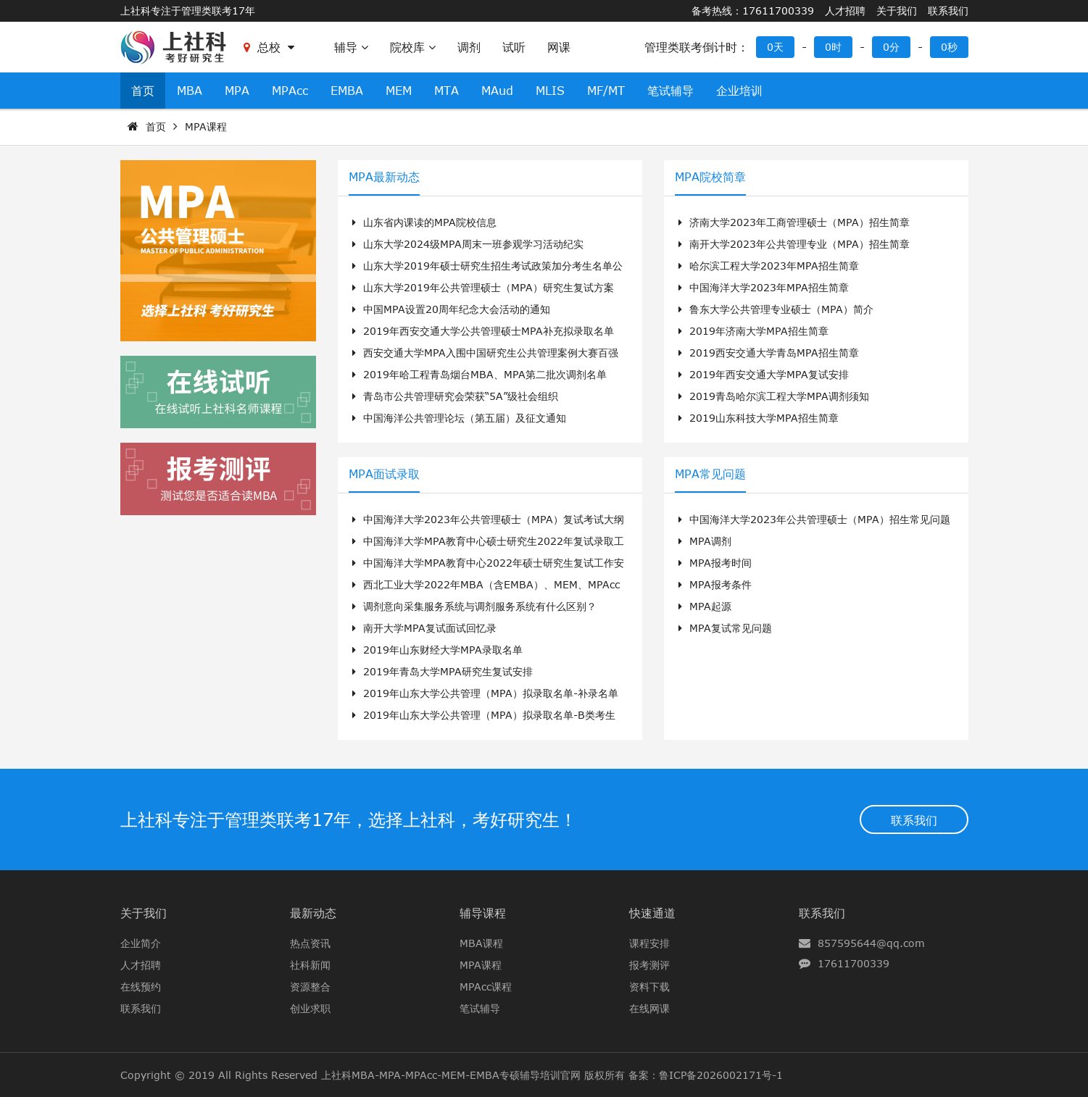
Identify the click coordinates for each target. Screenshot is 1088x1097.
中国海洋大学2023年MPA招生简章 (763, 287)
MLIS (550, 90)
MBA (189, 90)
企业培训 (739, 90)
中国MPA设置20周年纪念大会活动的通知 (451, 309)
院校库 (413, 47)
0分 (891, 47)
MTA (446, 90)
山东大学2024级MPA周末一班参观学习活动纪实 (468, 244)
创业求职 (310, 1008)
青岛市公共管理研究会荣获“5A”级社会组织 (455, 396)
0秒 (949, 47)
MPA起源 (704, 606)
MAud (497, 90)
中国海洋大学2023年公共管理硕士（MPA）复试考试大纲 (488, 519)
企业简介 (140, 943)
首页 (142, 90)
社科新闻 (310, 965)
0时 (833, 47)
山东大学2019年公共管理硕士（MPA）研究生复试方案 (483, 287)
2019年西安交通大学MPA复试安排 (763, 374)
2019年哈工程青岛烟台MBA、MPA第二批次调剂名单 (479, 374)
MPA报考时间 (715, 562)
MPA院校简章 (710, 176)
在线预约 (140, 986)
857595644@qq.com (871, 943)
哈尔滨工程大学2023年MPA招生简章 (768, 265)
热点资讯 (310, 943)
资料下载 (649, 986)
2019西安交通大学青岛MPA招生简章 (768, 352)
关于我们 (896, 10)
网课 (558, 47)
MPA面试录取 (384, 473)
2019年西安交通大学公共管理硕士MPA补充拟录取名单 (483, 331)
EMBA (347, 90)
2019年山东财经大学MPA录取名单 (437, 649)
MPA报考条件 (715, 584)
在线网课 (649, 1008)
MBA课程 (481, 943)
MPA (237, 90)
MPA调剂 (704, 541)
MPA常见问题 (710, 473)
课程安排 (649, 943)
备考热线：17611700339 (753, 10)
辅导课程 (483, 912)
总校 (269, 47)
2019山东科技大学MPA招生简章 (758, 418)
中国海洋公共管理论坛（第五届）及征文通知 (459, 418)
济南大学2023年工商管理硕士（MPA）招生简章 (794, 222)
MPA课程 (206, 126)
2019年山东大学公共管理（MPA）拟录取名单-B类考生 (483, 715)
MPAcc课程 (486, 986)
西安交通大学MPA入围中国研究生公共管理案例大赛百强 (485, 352)
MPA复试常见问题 (725, 628)
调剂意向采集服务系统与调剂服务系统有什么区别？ (474, 606)
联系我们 (948, 10)
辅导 (351, 47)
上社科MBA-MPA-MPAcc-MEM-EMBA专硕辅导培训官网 (451, 1075)
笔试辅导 (670, 90)
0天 (775, 47)
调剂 (469, 47)
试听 (514, 47)
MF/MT (606, 90)
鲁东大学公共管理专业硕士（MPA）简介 (775, 309)
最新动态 (313, 912)
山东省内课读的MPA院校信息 (424, 222)
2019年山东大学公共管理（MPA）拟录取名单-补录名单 (485, 693)
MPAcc (290, 90)
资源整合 (310, 986)
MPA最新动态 (384, 176)
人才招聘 (845, 10)
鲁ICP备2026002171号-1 (721, 1075)
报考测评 (649, 965)
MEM (399, 90)
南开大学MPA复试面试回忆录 (424, 628)
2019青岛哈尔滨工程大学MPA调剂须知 (773, 396)
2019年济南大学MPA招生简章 (753, 331)
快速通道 (652, 912)
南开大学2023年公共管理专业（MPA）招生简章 (794, 244)
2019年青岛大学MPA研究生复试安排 (442, 671)
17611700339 (853, 963)
